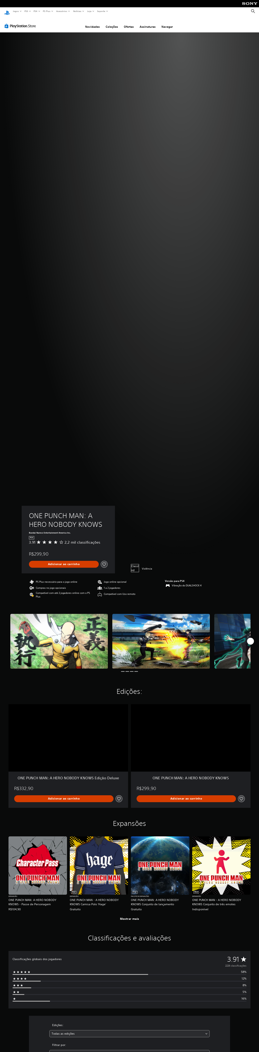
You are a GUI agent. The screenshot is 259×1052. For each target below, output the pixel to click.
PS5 (26, 11)
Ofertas (129, 23)
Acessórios (61, 11)
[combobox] (129, 1029)
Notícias (77, 11)
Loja (89, 11)
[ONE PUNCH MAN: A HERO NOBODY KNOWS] (59, 637)
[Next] (250, 637)
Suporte (101, 11)
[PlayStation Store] (21, 22)
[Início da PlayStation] (7, 11)
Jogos (16, 11)
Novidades (92, 23)
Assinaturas (148, 23)
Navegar (167, 23)
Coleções (112, 23)
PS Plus (47, 11)
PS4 (35, 11)
